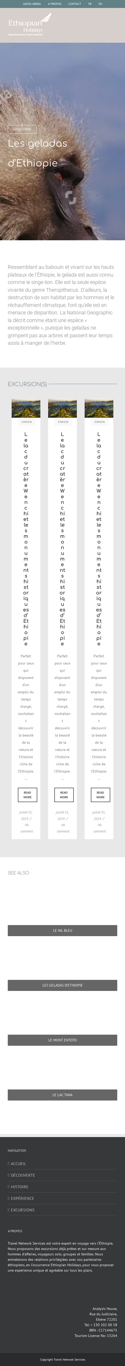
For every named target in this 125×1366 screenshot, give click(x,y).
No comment (26, 828)
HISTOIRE (19, 1186)
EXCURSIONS (23, 1209)
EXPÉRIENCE (22, 1198)
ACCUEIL (18, 1163)
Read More (28, 795)
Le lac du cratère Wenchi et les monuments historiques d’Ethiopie (26, 539)
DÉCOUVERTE (23, 1175)
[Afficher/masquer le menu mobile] (116, 14)
